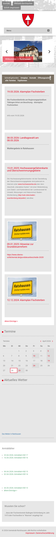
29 (19, 370)
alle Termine (10, 80)
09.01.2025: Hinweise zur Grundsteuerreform (20, 245)
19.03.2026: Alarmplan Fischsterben (26, 91)
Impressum (30, 533)
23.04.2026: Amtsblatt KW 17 (16, 455)
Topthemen (22, 80)
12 (49, 356)
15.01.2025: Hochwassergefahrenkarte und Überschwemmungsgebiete (27, 169)
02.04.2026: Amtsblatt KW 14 (16, 474)
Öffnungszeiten (44, 78)
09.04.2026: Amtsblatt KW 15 (16, 471)
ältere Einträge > (11, 321)
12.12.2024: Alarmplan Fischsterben (26, 300)
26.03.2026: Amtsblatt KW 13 (16, 488)
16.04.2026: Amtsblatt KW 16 (16, 458)
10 (34, 356)
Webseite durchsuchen (23, 3)
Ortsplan (24, 78)
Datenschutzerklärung (45, 533)
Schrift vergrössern (11, 8)
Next (49, 51)
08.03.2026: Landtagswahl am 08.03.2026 (23, 139)
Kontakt (6, 3)
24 (34, 366)
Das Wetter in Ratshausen (11, 434)
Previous (6, 51)
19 (49, 361)
